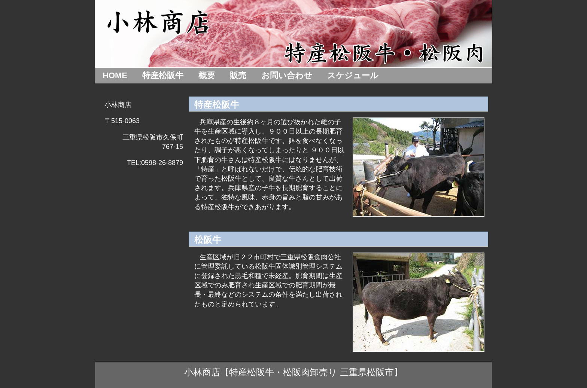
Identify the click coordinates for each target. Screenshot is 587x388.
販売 (238, 75)
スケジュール (352, 75)
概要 (206, 75)
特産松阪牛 (162, 75)
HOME (115, 75)
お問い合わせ (286, 75)
